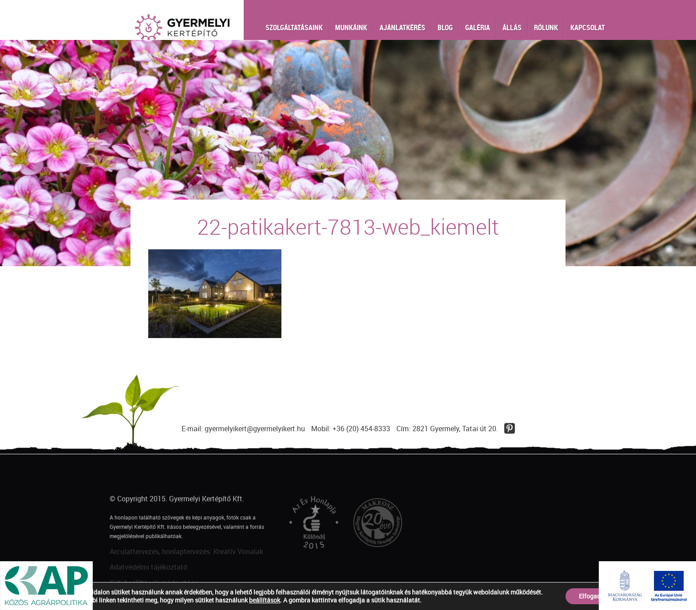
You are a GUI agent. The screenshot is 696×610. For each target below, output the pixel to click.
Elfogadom (594, 596)
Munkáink (351, 27)
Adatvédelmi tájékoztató (148, 567)
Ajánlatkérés (402, 27)
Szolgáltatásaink (294, 27)
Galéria (477, 27)
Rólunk (546, 27)
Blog (445, 27)
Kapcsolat (587, 27)
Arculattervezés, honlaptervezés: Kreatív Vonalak (186, 551)
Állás (512, 27)
